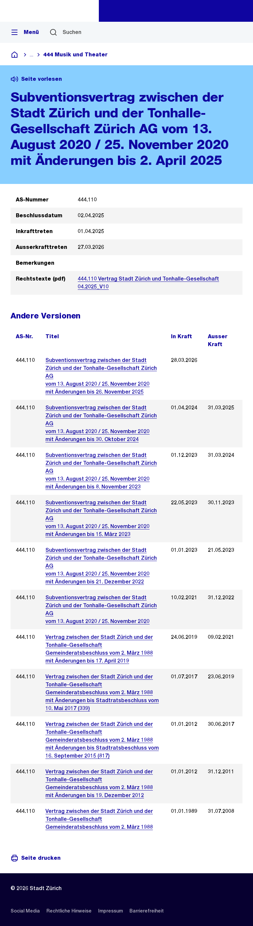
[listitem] (25, 911)
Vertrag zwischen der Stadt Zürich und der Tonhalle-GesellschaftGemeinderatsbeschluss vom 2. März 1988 (99, 819)
